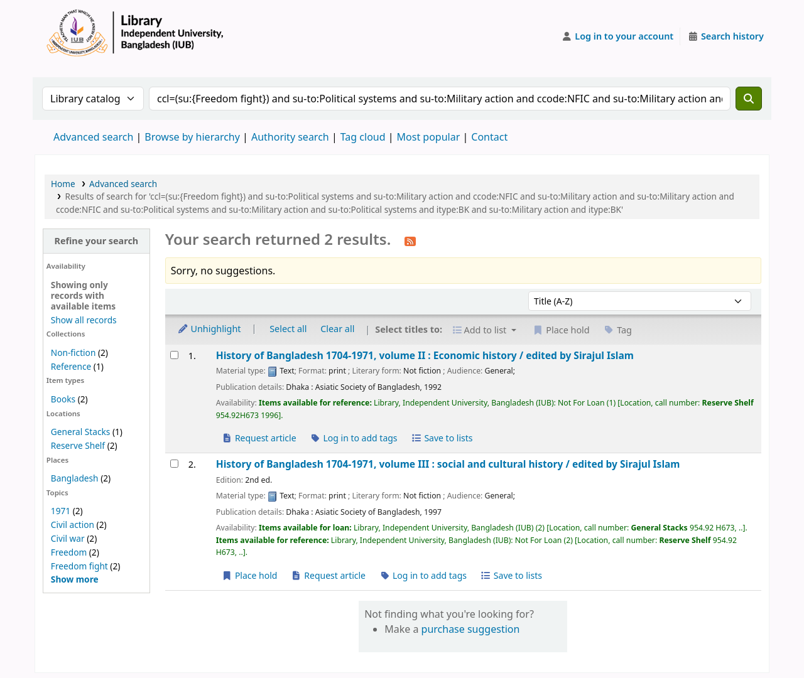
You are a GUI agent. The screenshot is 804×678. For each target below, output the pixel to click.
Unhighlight (209, 329)
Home (63, 184)
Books (63, 399)
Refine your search (96, 241)
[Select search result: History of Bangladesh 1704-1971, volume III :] (174, 464)
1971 (60, 511)
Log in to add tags (353, 438)
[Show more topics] (75, 579)
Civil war (68, 538)
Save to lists (441, 438)
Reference (71, 366)
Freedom (69, 552)
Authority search (290, 137)
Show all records (84, 320)
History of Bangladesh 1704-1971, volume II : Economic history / (425, 356)
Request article (259, 438)
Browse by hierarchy (192, 137)
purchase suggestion (470, 629)
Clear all (337, 329)
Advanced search (93, 137)
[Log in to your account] (618, 36)
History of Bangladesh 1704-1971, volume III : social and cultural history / (448, 464)
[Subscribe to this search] (410, 240)
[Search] (749, 98)
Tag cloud (363, 137)
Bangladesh (75, 478)
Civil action (72, 524)
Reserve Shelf (78, 445)
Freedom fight (79, 566)
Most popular (428, 137)
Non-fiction (73, 352)
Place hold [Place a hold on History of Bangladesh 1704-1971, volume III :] (250, 575)
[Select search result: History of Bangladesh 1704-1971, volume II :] (174, 355)
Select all (288, 329)
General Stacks (80, 432)
